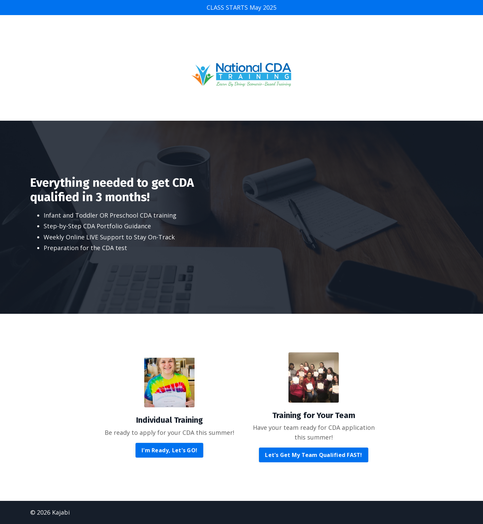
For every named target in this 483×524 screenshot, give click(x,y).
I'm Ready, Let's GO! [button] (169, 450)
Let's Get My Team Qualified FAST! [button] (313, 455)
